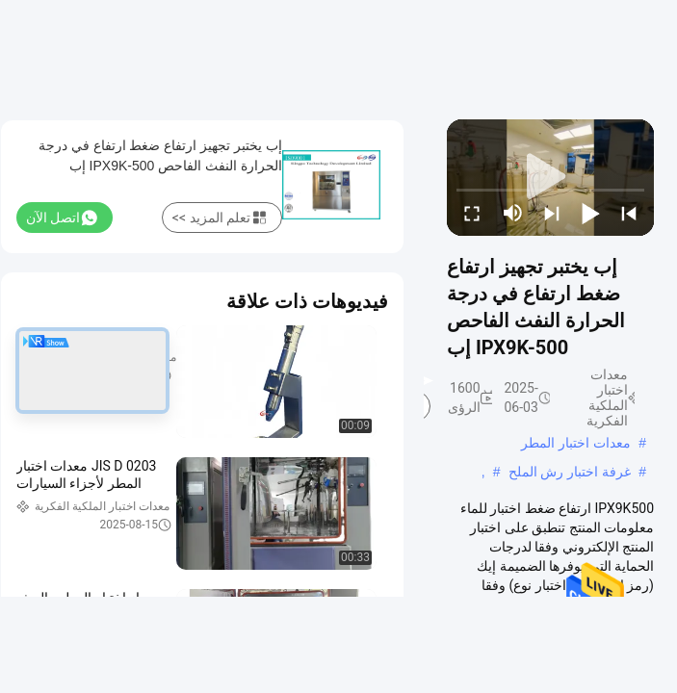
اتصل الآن (61, 217)
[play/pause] (590, 212)
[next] (552, 212)
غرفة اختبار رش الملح (570, 471)
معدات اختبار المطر (576, 442)
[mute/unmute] (513, 212)
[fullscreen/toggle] (472, 212)
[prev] (629, 212)
